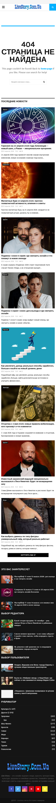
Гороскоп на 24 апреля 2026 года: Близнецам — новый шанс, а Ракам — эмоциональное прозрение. (26, 147)
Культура (6, 387)
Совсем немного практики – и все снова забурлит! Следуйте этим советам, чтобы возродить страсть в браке (34, 636)
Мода (4, 500)
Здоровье (6, 164)
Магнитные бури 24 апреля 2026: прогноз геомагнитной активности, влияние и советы (23, 202)
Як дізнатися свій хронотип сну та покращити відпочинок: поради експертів (32, 648)
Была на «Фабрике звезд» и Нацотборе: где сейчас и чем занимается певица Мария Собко (34, 679)
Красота (4, 727)
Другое (5, 109)
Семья (3, 731)
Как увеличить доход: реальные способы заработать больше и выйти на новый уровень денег (27, 367)
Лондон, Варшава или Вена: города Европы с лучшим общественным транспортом (34, 666)
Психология (6, 749)
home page (46, 68)
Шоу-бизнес (6, 724)
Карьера (5, 329)
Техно (3, 742)
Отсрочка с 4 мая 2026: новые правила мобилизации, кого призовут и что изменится (27, 425)
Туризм (4, 746)
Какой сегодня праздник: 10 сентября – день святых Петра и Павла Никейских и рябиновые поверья (33, 623)
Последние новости (14, 101)
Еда (5, 720)
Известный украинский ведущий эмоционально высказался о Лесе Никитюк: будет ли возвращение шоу (26, 481)
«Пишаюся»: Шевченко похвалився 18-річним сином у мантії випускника (34, 692)
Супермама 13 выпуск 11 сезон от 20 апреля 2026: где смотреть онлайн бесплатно (34, 591)
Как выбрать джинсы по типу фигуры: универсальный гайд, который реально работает (25, 537)
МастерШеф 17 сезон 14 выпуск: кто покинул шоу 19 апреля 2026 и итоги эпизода (34, 604)
